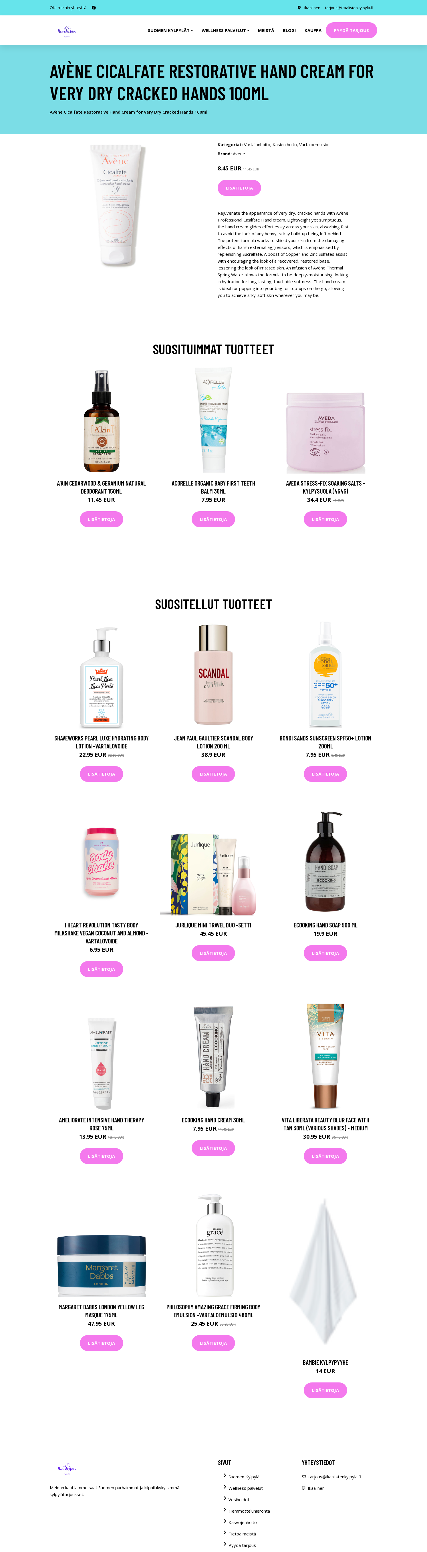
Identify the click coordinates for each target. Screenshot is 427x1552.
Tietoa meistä (242, 1534)
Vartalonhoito (257, 144)
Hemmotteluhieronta (249, 1511)
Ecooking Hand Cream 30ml (213, 1120)
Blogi (289, 30)
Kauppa (313, 30)
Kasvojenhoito (243, 1522)
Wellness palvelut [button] (224, 30)
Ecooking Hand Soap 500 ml (326, 925)
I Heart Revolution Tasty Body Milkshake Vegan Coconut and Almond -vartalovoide (101, 933)
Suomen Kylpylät (245, 1476)
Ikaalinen (309, 7)
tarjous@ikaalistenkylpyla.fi (348, 7)
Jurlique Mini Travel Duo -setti (213, 925)
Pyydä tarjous (351, 30)
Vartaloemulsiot (314, 144)
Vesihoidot (239, 1499)
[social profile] (94, 7)
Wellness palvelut (246, 1488)
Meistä (266, 30)
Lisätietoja (239, 188)
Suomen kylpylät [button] (169, 30)
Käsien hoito (285, 144)
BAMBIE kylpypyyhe (325, 1362)
